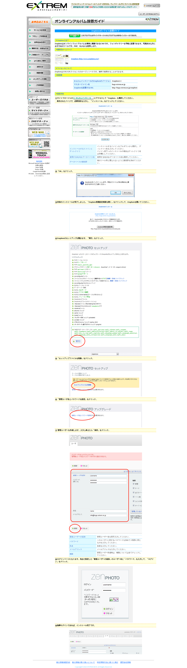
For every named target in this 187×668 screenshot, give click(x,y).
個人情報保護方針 (63, 662)
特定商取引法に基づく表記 (107, 662)
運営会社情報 (125, 662)
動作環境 (39, 161)
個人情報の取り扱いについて (83, 662)
